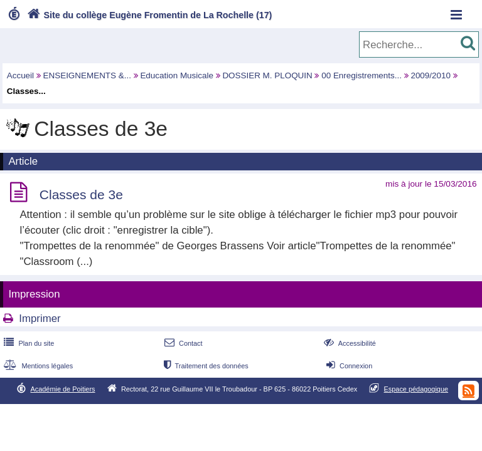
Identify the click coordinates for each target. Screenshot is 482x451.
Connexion (348, 366)
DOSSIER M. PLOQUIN (267, 75)
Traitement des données (205, 366)
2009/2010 (430, 75)
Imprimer (39, 318)
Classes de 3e (81, 194)
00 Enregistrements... (361, 75)
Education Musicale (176, 75)
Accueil (20, 75)
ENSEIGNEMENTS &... (87, 75)
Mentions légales (37, 366)
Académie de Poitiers (62, 389)
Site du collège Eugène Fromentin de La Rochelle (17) (148, 15)
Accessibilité (348, 343)
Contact (182, 343)
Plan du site (27, 343)
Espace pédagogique (416, 389)
